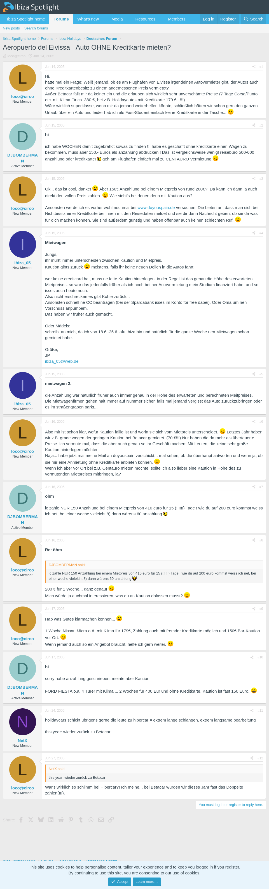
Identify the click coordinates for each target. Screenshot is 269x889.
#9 (261, 609)
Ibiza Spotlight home (26, 19)
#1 (261, 67)
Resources (145, 19)
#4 (261, 233)
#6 (261, 422)
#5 (261, 374)
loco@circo (17, 56)
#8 (261, 540)
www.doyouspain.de (156, 207)
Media (117, 19)
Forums (61, 19)
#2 (261, 125)
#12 (260, 758)
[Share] (254, 67)
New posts (11, 28)
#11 (260, 711)
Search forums (36, 28)
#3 (261, 179)
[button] (103, 19)
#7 (261, 487)
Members (177, 19)
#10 (260, 657)
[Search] (253, 19)
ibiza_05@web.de (61, 361)
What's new (88, 19)
